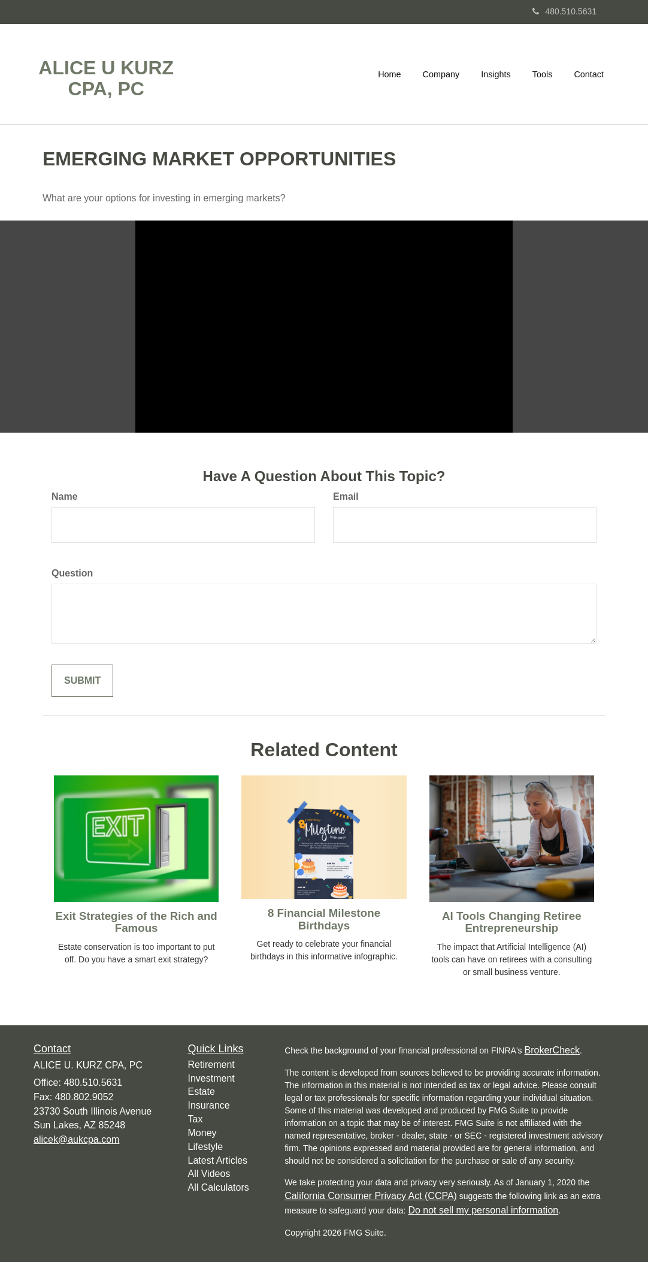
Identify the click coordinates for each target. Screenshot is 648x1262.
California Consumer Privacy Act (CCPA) (370, 1196)
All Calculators (218, 1187)
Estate (201, 1091)
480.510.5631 (564, 11)
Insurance (209, 1105)
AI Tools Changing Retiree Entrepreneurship (511, 922)
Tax (195, 1119)
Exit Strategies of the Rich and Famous (136, 922)
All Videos (209, 1174)
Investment (211, 1078)
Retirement (211, 1064)
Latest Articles (218, 1160)
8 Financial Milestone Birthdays (324, 919)
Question (72, 573)
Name (65, 496)
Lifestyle (205, 1147)
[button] (441, 74)
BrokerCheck (551, 1050)
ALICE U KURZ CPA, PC (106, 78)
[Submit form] (82, 681)
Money (202, 1133)
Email (346, 496)
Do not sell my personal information (483, 1210)
